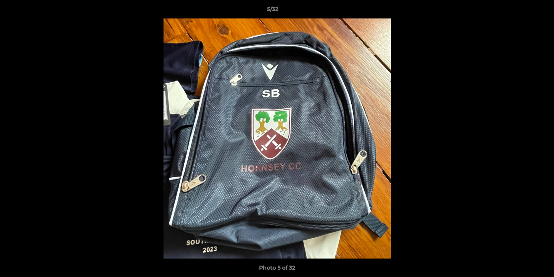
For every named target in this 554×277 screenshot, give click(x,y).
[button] (521, 11)
